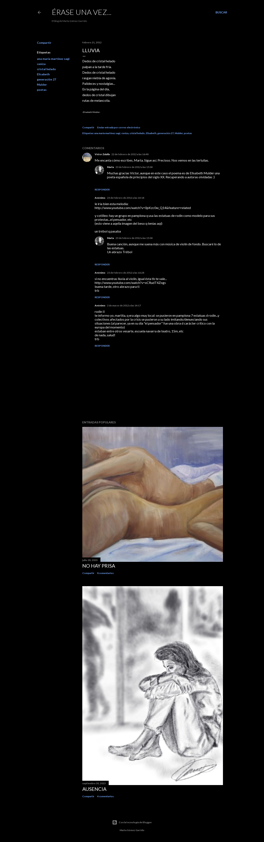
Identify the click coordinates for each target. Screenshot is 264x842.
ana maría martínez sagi (53, 58)
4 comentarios (105, 796)
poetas (42, 89)
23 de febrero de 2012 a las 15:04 (134, 167)
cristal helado (46, 69)
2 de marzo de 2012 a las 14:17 (124, 305)
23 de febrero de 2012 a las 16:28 (125, 272)
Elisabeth (43, 74)
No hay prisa (98, 566)
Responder (102, 189)
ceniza (41, 64)
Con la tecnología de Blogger (132, 822)
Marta (110, 167)
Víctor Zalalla (102, 154)
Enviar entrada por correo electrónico (118, 127)
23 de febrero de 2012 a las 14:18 (125, 197)
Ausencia (94, 789)
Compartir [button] (44, 42)
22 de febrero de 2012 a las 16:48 (129, 154)
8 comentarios (105, 573)
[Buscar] (221, 12)
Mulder (42, 84)
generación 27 (46, 79)
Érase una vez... (81, 12)
